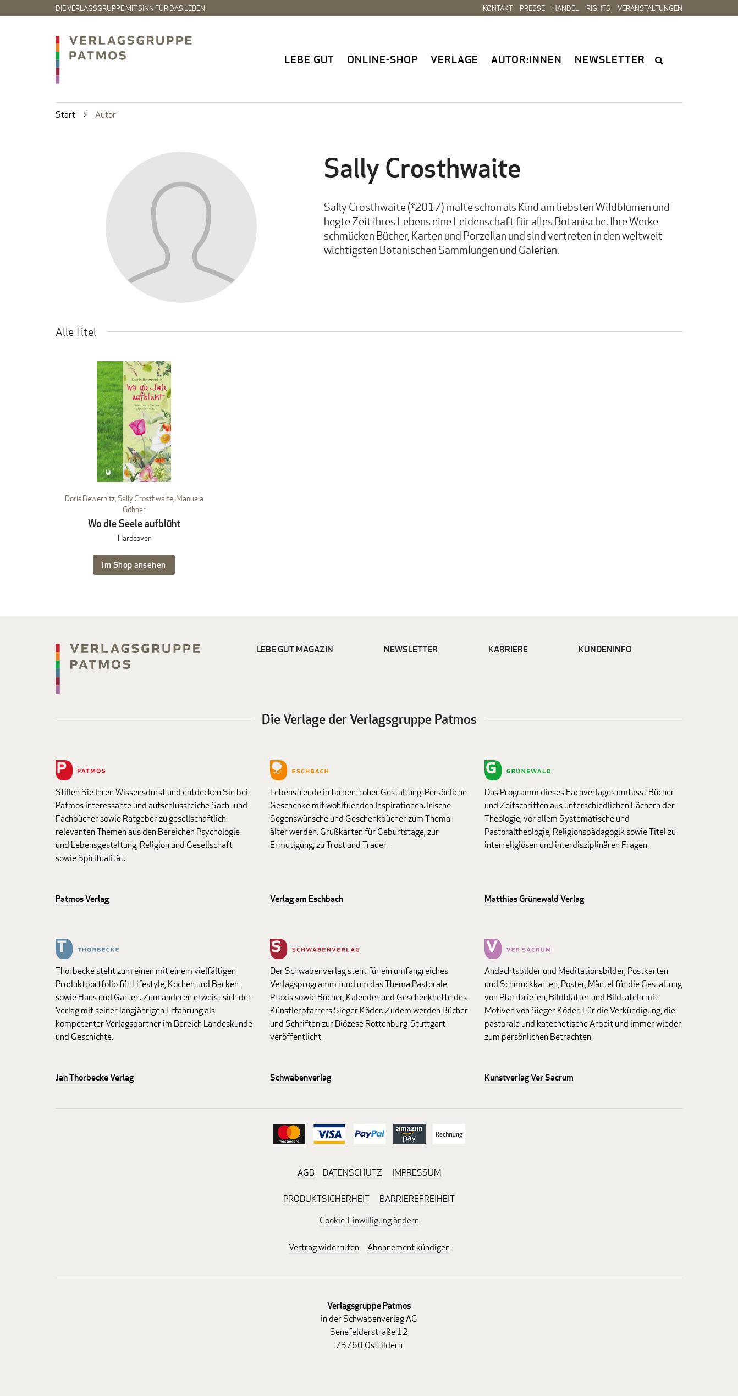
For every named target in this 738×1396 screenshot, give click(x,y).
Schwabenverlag (300, 1077)
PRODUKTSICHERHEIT (326, 1199)
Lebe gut (309, 59)
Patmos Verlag (82, 899)
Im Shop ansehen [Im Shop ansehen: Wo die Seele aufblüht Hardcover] (134, 564)
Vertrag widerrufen (324, 1247)
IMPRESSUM (416, 1172)
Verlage (454, 59)
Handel (565, 8)
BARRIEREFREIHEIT (417, 1199)
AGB (306, 1172)
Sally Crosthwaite (145, 498)
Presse (532, 8)
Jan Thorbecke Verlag (95, 1077)
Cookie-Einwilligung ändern (369, 1220)
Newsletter (610, 59)
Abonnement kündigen (408, 1247)
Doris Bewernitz (90, 498)
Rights (598, 8)
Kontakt (498, 8)
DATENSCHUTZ (352, 1172)
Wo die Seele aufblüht (134, 523)
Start (65, 114)
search (660, 59)
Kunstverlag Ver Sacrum (529, 1077)
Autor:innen (526, 59)
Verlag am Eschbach (306, 899)
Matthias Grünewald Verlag (534, 899)
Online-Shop (382, 59)
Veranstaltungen (650, 8)
